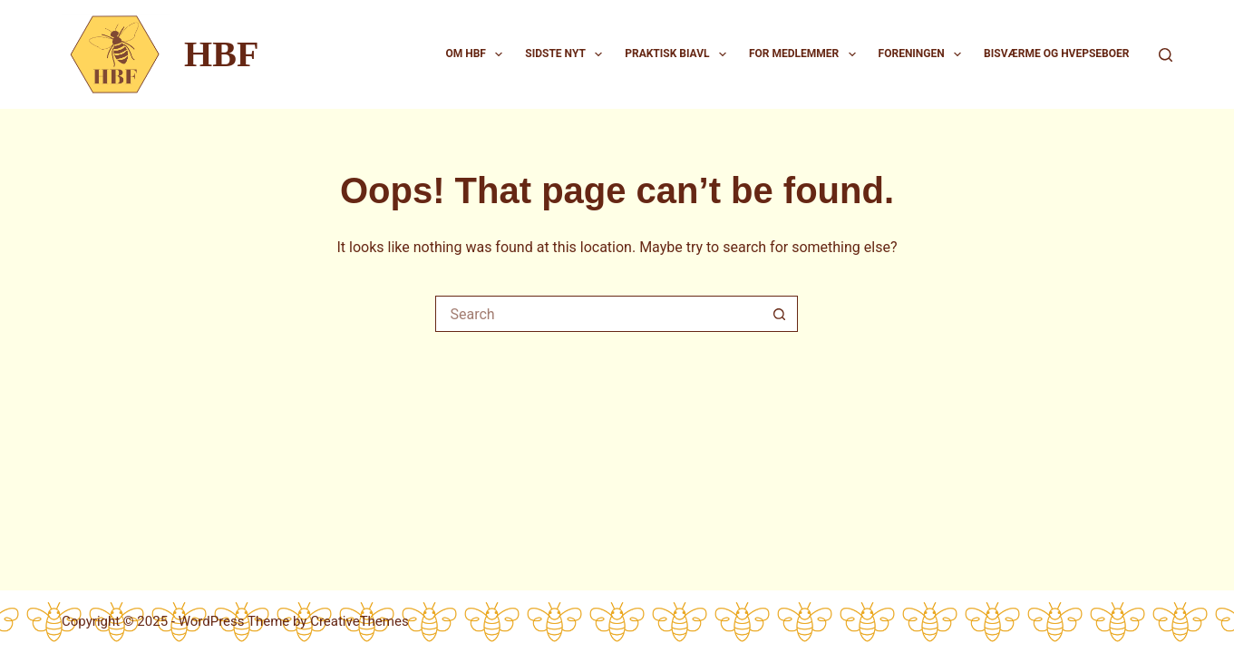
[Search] (1165, 55)
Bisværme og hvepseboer (1056, 53)
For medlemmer (806, 54)
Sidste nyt (567, 54)
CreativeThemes (359, 621)
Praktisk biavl (679, 54)
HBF (221, 54)
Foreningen (924, 54)
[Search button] (780, 314)
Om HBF (477, 54)
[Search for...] (598, 314)
